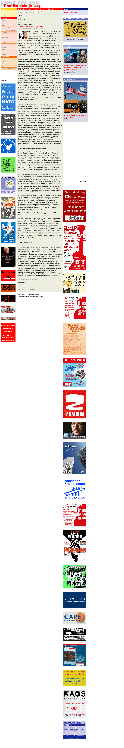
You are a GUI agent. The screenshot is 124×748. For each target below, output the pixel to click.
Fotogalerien (5, 47)
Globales (4, 32)
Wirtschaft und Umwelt (8, 30)
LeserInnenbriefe (6, 59)
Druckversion (21, 19)
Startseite (20, 289)
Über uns (4, 63)
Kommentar (5, 37)
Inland (3, 25)
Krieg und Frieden (7, 35)
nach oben (33, 289)
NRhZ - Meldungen (70, 12)
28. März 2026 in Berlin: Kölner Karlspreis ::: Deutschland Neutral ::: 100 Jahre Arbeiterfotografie (75, 68)
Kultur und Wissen (7, 52)
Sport (3, 49)
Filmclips (4, 44)
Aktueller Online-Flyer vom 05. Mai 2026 (28, 12)
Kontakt (4, 66)
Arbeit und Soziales (7, 27)
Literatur (4, 54)
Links (3, 61)
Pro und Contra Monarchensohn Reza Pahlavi (75, 116)
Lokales (4, 23)
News (3, 20)
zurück (20, 15)
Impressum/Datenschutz (9, 68)
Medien (4, 42)
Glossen (4, 39)
